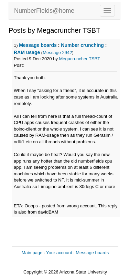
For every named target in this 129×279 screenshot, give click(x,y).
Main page (32, 252)
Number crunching (82, 45)
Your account (59, 252)
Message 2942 (57, 52)
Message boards (38, 45)
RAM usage (27, 52)
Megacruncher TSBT (79, 58)
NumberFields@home (44, 10)
